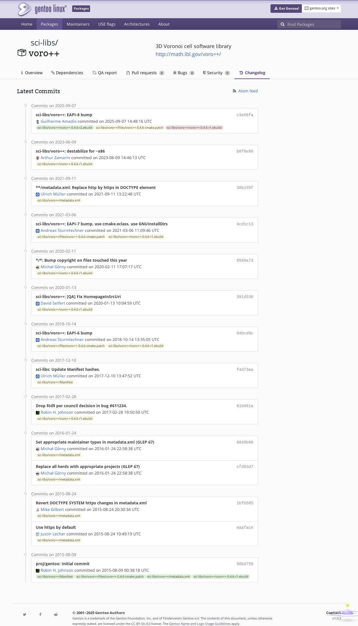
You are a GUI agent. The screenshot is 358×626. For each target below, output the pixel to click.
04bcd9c (245, 329)
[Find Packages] (314, 24)
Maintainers (78, 24)
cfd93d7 (245, 460)
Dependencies (67, 72)
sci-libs (43, 42)
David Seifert (53, 299)
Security (216, 72)
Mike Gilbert (52, 502)
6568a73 (245, 258)
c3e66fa (245, 114)
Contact (333, 604)
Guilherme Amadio (58, 120)
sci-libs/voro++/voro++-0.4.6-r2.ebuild (65, 127)
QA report (104, 72)
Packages (49, 24)
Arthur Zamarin (55, 156)
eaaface (245, 520)
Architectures (137, 24)
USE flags (107, 24)
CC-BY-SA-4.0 (140, 615)
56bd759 (245, 556)
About (164, 24)
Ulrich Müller (53, 192)
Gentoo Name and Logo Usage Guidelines (199, 615)
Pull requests (145, 72)
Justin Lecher (53, 526)
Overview (32, 72)
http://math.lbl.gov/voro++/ (188, 54)
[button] (286, 8)
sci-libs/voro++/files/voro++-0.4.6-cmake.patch (129, 127)
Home (26, 24)
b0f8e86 (245, 150)
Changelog (252, 72)
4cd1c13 (245, 222)
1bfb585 (245, 496)
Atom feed (245, 90)
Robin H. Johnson (57, 407)
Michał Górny (53, 264)
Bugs (184, 72)
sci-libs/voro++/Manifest (55, 378)
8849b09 (245, 437)
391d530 (245, 293)
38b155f (245, 186)
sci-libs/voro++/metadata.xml (59, 199)
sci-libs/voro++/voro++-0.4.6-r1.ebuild (194, 127)
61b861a (245, 401)
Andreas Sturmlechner (62, 228)
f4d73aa (245, 365)
